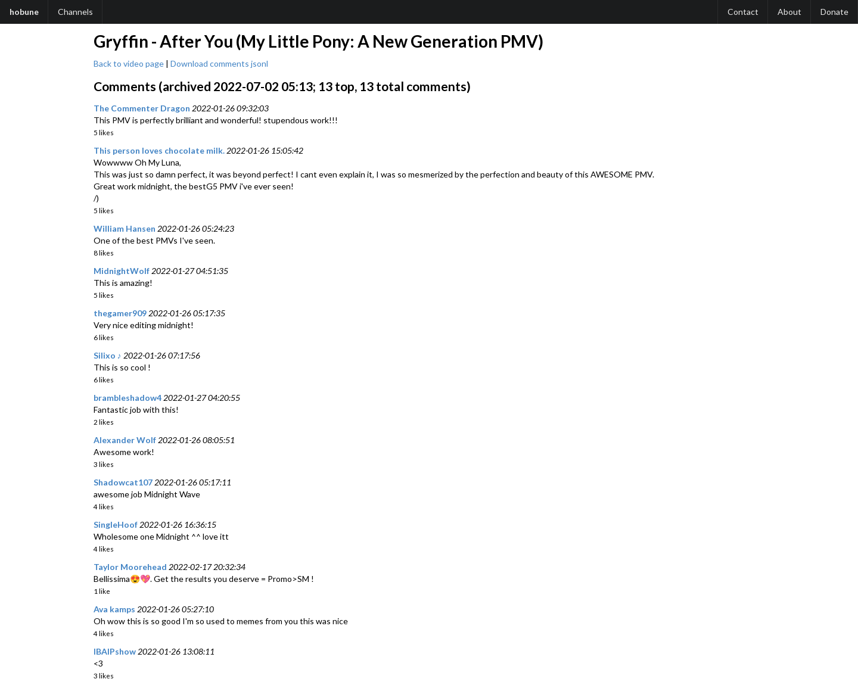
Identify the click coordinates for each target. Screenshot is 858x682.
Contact (743, 12)
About (789, 12)
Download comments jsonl (219, 63)
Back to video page (129, 63)
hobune (24, 12)
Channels (75, 12)
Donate (834, 12)
